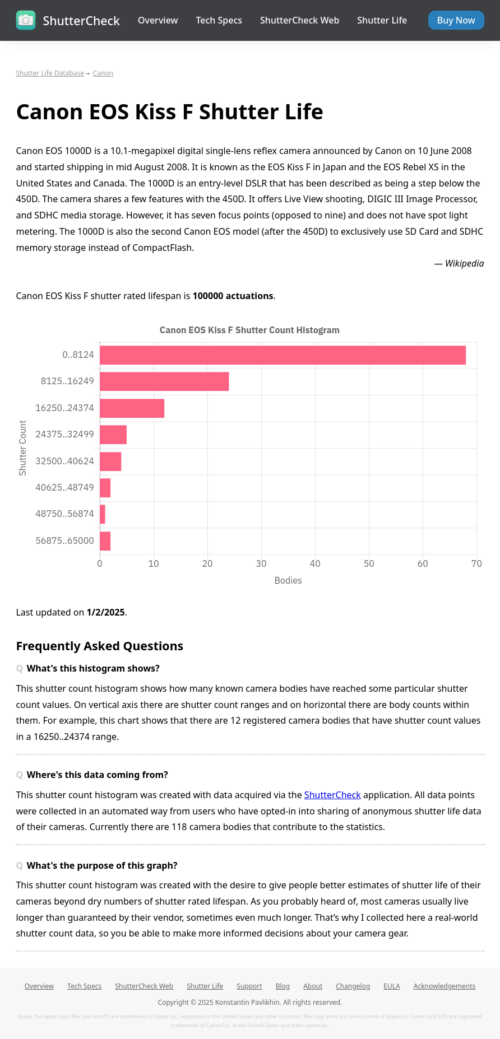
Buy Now (456, 20)
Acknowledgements (445, 986)
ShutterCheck (332, 795)
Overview (158, 20)
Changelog (353, 986)
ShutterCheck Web (299, 20)
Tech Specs (219, 20)
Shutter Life (382, 20)
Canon (103, 73)
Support (249, 986)
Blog (283, 986)
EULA (391, 986)
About (312, 986)
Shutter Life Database (50, 73)
